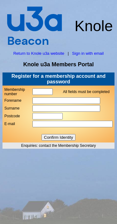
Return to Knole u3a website (38, 53)
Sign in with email (88, 53)
